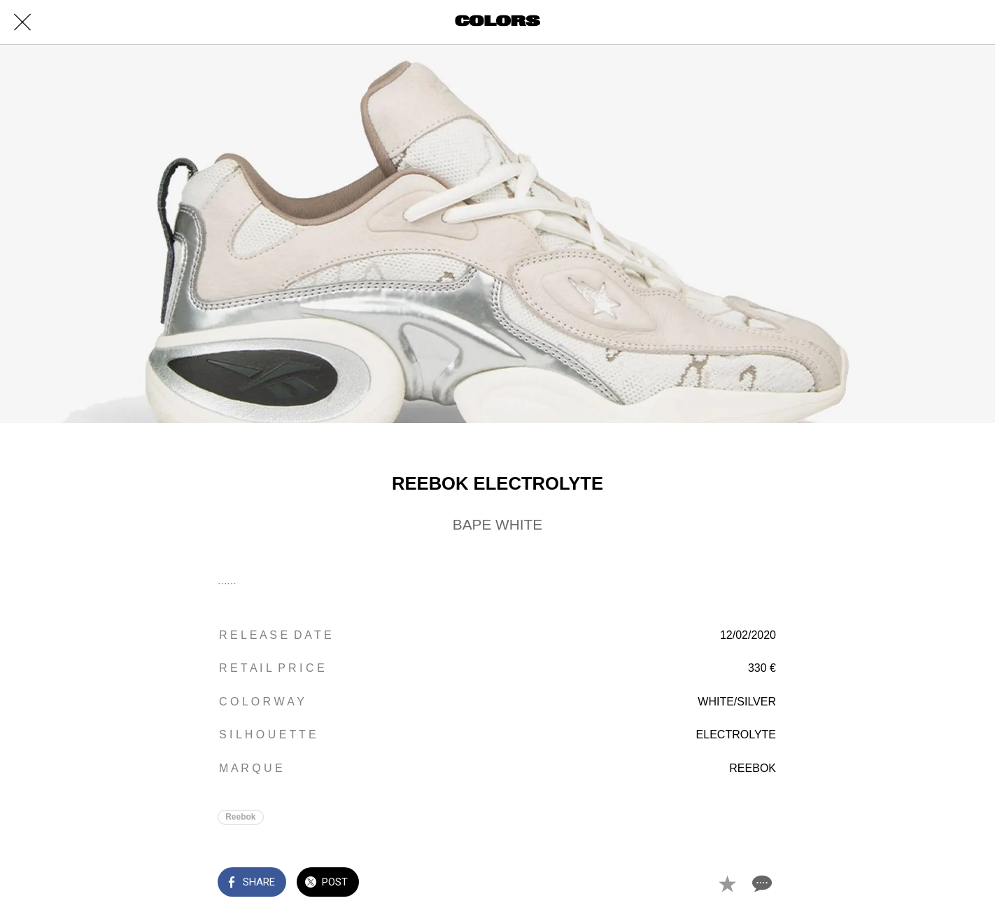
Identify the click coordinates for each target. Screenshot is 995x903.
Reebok (240, 817)
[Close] (22, 22)
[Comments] (760, 883)
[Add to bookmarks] (727, 883)
